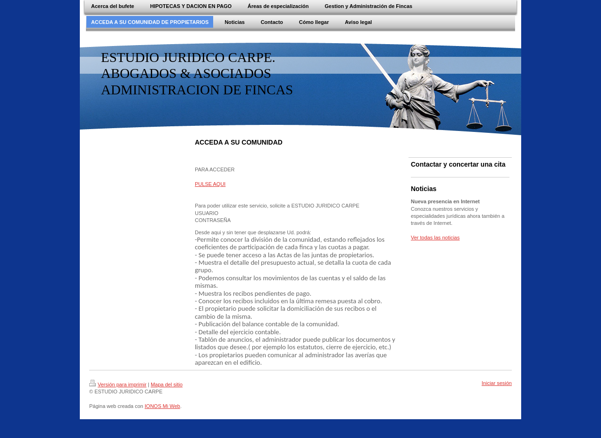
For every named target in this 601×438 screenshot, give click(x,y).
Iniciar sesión (497, 383)
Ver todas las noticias (435, 237)
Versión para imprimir (117, 384)
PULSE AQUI (210, 184)
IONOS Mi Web (162, 406)
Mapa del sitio (167, 384)
